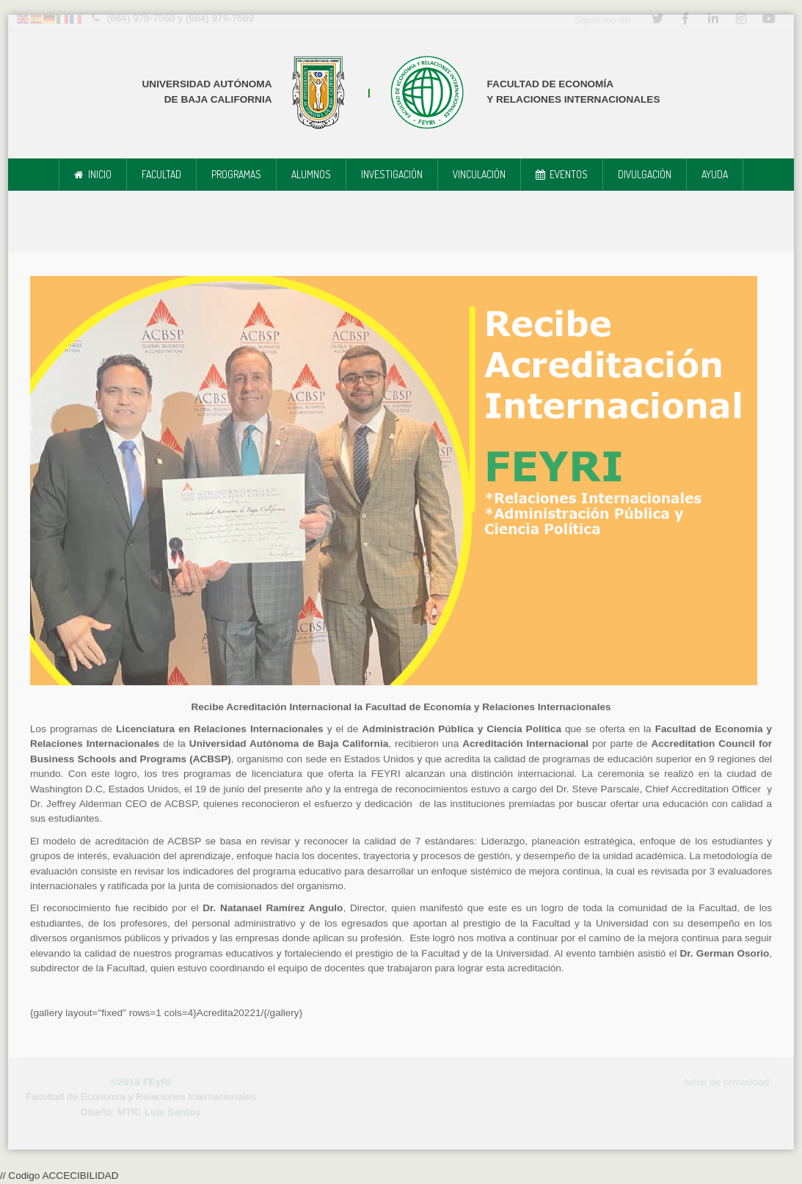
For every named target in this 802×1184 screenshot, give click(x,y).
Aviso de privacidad (725, 1080)
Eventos (569, 174)
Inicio (100, 174)
